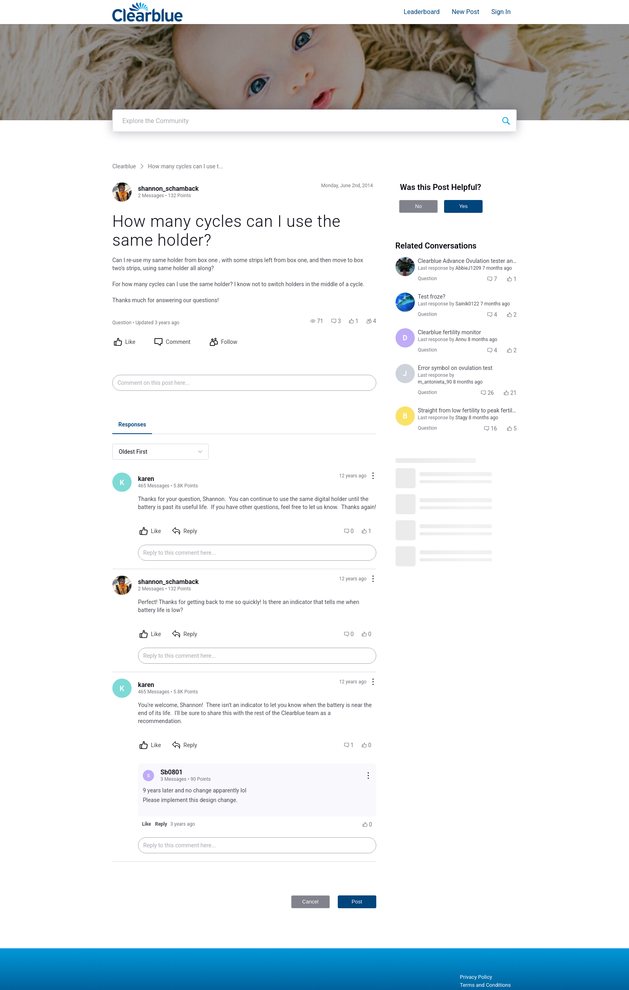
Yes (463, 206)
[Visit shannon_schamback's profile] (122, 192)
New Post (465, 12)
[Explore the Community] (505, 120)
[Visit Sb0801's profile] (148, 775)
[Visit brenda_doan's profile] (405, 416)
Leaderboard (422, 12)
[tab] (132, 425)
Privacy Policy (476, 977)
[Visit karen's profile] (122, 482)
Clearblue (124, 166)
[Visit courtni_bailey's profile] (405, 266)
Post (357, 902)
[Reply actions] (368, 775)
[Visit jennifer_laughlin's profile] (405, 373)
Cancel (310, 902)
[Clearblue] (147, 12)
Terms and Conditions (485, 985)
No (418, 206)
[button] (316, 321)
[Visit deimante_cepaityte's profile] (405, 338)
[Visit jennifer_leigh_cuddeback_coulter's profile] (405, 302)
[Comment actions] (373, 476)
